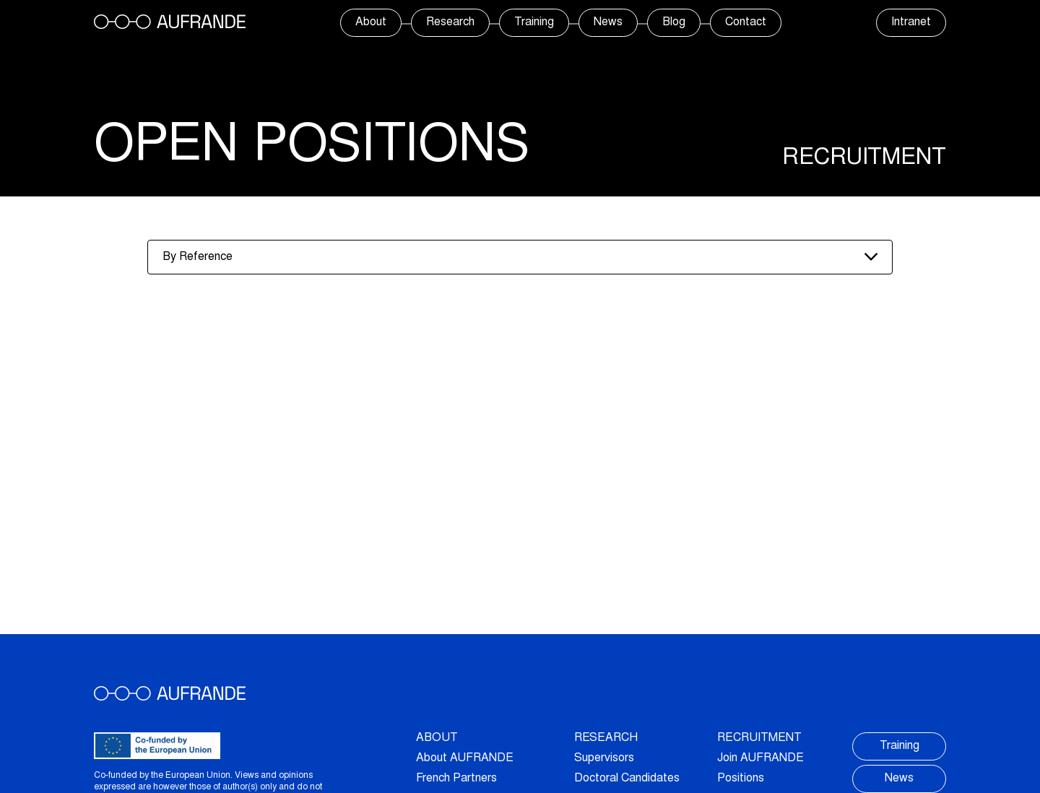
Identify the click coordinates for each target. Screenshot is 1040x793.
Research (450, 22)
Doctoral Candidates (627, 778)
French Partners (456, 778)
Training (534, 22)
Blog (673, 22)
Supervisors (604, 758)
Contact (745, 22)
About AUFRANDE (465, 758)
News (608, 22)
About (370, 22)
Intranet (911, 22)
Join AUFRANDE (760, 758)
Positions (740, 778)
